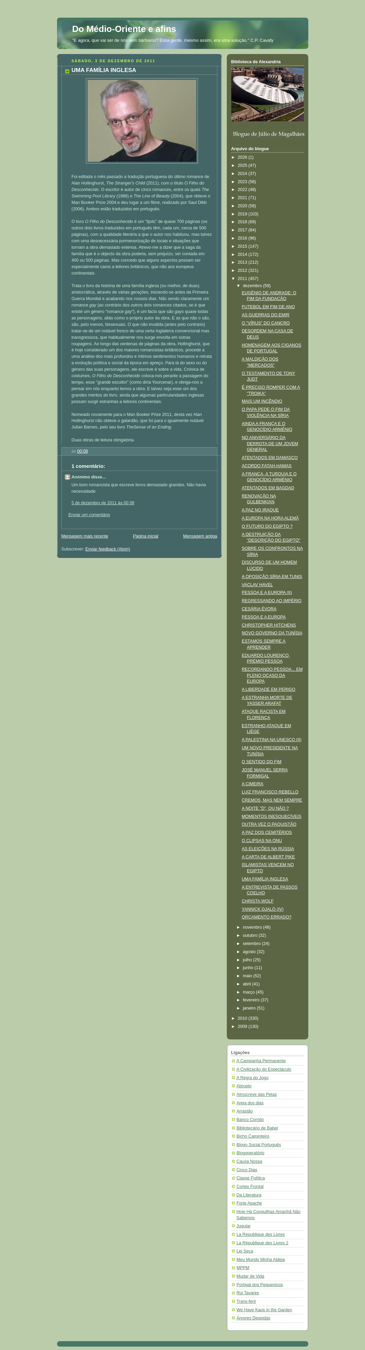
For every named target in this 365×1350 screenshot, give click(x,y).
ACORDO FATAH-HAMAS (267, 465)
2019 (243, 214)
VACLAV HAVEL (257, 584)
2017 (243, 230)
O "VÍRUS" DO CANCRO (266, 323)
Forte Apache (249, 1203)
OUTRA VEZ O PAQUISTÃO (269, 824)
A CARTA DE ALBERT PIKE (268, 857)
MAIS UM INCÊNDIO (262, 401)
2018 (243, 222)
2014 (243, 254)
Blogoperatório (250, 1153)
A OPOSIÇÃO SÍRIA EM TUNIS (272, 576)
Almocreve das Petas (257, 1094)
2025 (243, 165)
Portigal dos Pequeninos (260, 1284)
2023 (243, 181)
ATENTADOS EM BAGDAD (268, 488)
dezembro (253, 285)
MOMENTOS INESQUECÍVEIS (272, 816)
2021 (243, 197)
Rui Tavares (248, 1293)
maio (248, 976)
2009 (243, 1026)
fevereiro (252, 1000)
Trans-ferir (246, 1301)
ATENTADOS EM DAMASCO (270, 457)
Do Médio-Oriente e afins (124, 29)
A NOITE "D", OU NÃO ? (265, 808)
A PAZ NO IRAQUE (260, 510)
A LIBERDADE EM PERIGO (268, 689)
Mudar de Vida (250, 1276)
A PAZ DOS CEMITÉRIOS (267, 832)
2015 (243, 246)
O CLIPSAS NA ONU (262, 840)
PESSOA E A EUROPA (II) (267, 592)
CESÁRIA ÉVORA (259, 609)
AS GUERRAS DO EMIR (265, 315)
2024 (243, 173)
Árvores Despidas (254, 1318)
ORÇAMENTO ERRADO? (266, 917)
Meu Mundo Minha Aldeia (261, 1259)
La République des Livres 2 (263, 1243)
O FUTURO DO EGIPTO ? (267, 526)
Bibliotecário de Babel (257, 1128)
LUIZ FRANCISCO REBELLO (270, 792)
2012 (243, 270)
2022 (243, 189)
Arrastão (245, 1111)
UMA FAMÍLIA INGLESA (265, 879)
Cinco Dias (247, 1170)
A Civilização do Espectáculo (264, 1069)
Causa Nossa (249, 1161)
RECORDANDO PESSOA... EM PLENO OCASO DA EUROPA (272, 675)
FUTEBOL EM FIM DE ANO (268, 306)
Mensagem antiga (200, 536)
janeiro (250, 1008)
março (249, 992)
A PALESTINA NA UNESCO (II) (272, 739)
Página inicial (145, 536)
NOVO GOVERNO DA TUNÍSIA (272, 633)
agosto (250, 951)
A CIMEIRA (252, 784)
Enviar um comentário (89, 514)
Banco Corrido (250, 1119)
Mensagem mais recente (84, 536)
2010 (243, 1018)
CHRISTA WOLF (258, 901)
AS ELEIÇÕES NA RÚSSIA (268, 848)
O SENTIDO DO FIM (261, 761)
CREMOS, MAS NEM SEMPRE (272, 800)
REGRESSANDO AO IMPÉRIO (272, 600)
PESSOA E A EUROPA (264, 617)
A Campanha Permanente (261, 1060)
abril (247, 984)
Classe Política (251, 1178)
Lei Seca (245, 1251)
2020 (243, 206)
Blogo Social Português (259, 1144)
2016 (243, 238)
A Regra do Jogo (253, 1077)
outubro (250, 935)
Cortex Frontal (250, 1186)
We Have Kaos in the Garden (264, 1310)
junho (248, 967)
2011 (243, 278)
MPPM (243, 1267)
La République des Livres (261, 1234)
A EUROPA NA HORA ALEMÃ (270, 518)
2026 (243, 157)
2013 (243, 262)
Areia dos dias (250, 1103)
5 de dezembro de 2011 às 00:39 (103, 503)
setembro (252, 943)
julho (248, 960)
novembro (253, 927)
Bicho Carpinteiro (253, 1136)
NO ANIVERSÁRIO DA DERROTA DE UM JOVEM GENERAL (270, 443)
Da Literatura (249, 1195)
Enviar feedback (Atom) (107, 549)
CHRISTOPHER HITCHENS (269, 625)
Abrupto (244, 1086)
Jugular (244, 1226)
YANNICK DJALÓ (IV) (263, 909)
